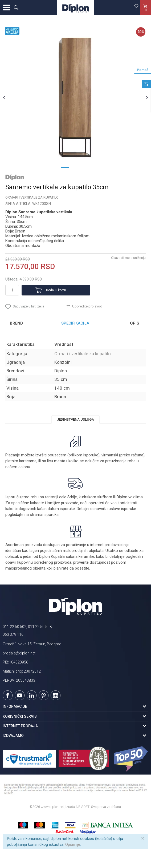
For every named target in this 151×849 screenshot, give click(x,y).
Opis (134, 323)
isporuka (51, 514)
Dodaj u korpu (56, 290)
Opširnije (72, 844)
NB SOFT (82, 807)
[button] (16, 7)
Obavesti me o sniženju (128, 258)
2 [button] (76, 167)
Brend (16, 323)
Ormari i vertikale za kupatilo (32, 197)
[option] (75, 97)
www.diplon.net (52, 807)
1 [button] (65, 167)
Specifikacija (75, 323)
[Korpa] (145, 13)
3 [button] (86, 167)
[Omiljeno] (136, 8)
